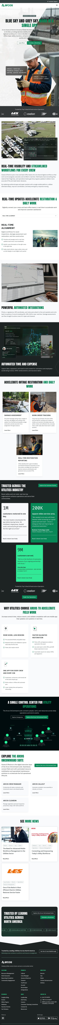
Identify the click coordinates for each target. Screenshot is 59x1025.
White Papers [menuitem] (5, 1002)
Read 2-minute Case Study (10, 538)
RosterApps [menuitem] (24, 987)
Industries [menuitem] (43, 970)
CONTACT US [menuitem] (43, 994)
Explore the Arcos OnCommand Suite (37, 724)
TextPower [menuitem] (24, 983)
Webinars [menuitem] (4, 1004)
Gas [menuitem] (41, 976)
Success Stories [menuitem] (5, 1007)
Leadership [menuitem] (24, 997)
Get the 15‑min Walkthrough (48, 951)
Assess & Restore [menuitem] (26, 978)
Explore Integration (17, 724)
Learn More (22, 43)
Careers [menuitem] (23, 1002)
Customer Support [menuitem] (52, 1)
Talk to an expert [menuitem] (46, 999)
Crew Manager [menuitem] (25, 976)
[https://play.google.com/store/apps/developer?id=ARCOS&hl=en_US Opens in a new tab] (53, 1019)
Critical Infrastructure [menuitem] (46, 980)
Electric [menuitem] (42, 973)
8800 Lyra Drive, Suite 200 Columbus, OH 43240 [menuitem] (48, 1002)
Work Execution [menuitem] (5, 976)
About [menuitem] (22, 994)
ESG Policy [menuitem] (24, 999)
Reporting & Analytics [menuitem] (7, 978)
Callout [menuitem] (23, 973)
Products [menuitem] (23, 970)
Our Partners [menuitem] (4, 1009)
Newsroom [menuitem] (24, 1009)
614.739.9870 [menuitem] (45, 997)
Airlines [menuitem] (42, 983)
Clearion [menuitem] (23, 980)
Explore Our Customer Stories (48, 485)
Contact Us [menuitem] (24, 1007)
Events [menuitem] (3, 999)
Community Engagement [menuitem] (8, 980)
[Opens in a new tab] (2, 1019)
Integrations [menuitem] (24, 990)
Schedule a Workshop (34, 43)
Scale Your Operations (29, 604)
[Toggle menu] (56, 5)
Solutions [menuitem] (4, 970)
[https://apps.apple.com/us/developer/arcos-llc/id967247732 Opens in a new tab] (42, 1019)
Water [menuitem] (42, 978)
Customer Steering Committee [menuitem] (29, 1004)
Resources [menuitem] (4, 994)
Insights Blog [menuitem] (5, 997)
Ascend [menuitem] (23, 985)
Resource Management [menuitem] (7, 973)
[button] (6, 963)
